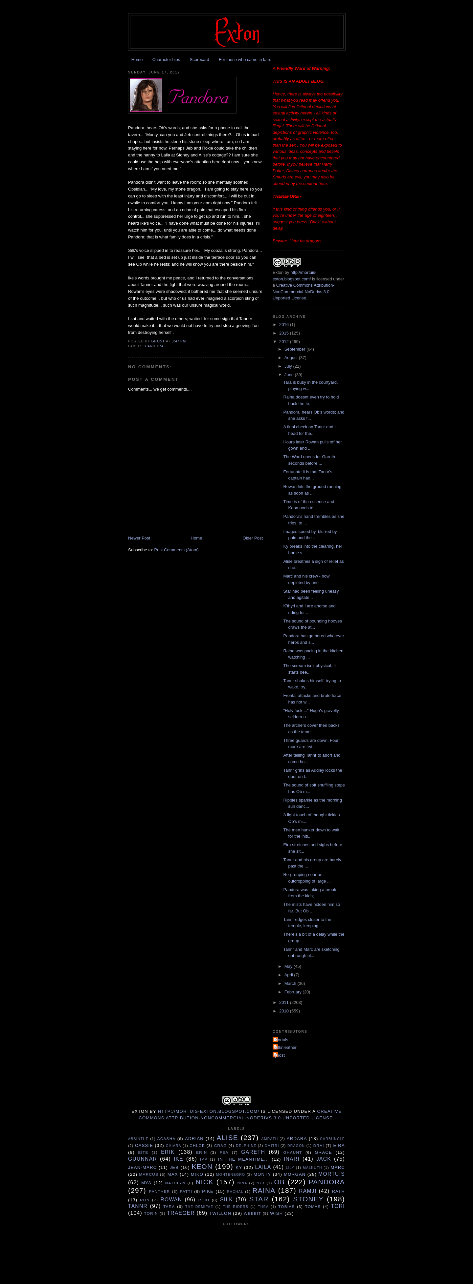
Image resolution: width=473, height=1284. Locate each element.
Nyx (261, 1183)
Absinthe (138, 1139)
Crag (220, 1145)
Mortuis (281, 1039)
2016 (284, 324)
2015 (284, 333)
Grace (323, 1152)
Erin (201, 1152)
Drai (318, 1145)
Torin (151, 1213)
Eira (339, 1145)
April (289, 974)
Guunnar (142, 1159)
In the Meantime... (243, 1159)
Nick (204, 1182)
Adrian (194, 1138)
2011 (284, 1002)
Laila (263, 1167)
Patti (186, 1191)
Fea (224, 1152)
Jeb (174, 1167)
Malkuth (312, 1168)
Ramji (307, 1191)
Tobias (286, 1206)
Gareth (253, 1152)
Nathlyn (175, 1183)
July (288, 366)
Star (259, 1199)
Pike (208, 1191)
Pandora (154, 346)
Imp (203, 1159)
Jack (323, 1159)
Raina (263, 1190)
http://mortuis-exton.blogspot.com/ (208, 1111)
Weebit (252, 1213)
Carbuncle (332, 1139)
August (291, 357)
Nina (242, 1183)
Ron (145, 1200)
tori (338, 1206)
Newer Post (139, 538)
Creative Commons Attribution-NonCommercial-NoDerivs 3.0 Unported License (303, 291)
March (291, 983)
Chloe (197, 1145)
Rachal (235, 1191)
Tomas (313, 1206)
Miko (197, 1174)
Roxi (204, 1200)
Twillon (220, 1213)
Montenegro (230, 1174)
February (293, 991)
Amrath (269, 1139)
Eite (143, 1152)
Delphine (246, 1146)
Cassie (144, 1145)
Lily (290, 1168)
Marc (338, 1167)
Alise (227, 1137)
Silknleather (285, 1047)
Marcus (148, 1174)
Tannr (137, 1206)
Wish (276, 1213)
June (289, 374)
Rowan (171, 1199)
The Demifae (199, 1207)
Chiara (173, 1146)
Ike (178, 1159)
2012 (284, 341)
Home (137, 59)
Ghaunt (292, 1152)
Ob (279, 1182)
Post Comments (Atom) (176, 549)
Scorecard (199, 59)
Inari (292, 1159)
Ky (239, 1167)
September (295, 349)
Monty (262, 1174)
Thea (263, 1207)
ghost (279, 1055)
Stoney (308, 1199)
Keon (202, 1166)
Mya (146, 1182)
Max (173, 1174)
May (289, 966)
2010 (284, 1011)
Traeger (181, 1213)
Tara (169, 1206)
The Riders (235, 1207)
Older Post (253, 538)
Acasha (166, 1138)
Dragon (296, 1146)
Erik (168, 1152)
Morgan (294, 1174)
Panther (159, 1191)
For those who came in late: (245, 59)
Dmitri (272, 1146)
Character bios (166, 59)
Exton (278, 272)
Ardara (297, 1138)
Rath (338, 1191)
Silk (226, 1199)
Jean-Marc (142, 1167)
